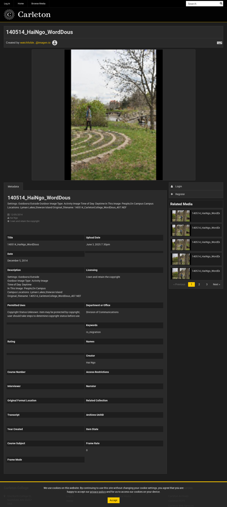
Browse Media (38, 3)
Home (21, 3)
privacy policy (98, 491)
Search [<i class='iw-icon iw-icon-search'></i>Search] (221, 3)
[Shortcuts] (219, 42)
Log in (7, 3)
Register (178, 194)
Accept (113, 500)
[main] (113, 252)
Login (176, 186)
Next (216, 284)
